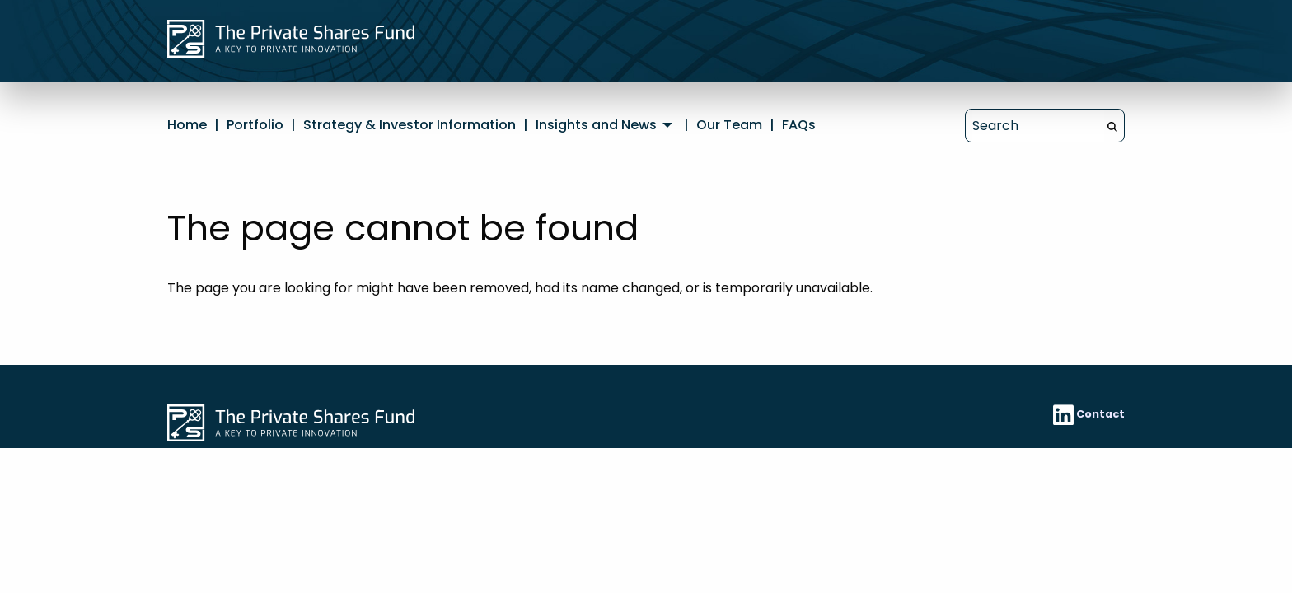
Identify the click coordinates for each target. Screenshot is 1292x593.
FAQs (799, 124)
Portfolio (255, 124)
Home (187, 124)
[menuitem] (606, 125)
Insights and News (596, 125)
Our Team (729, 124)
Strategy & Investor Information (409, 124)
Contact (1100, 414)
